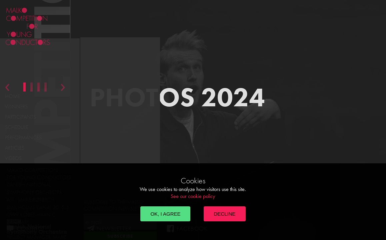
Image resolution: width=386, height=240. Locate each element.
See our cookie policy (193, 196)
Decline (224, 214)
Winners (16, 106)
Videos (13, 158)
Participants (20, 116)
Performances (23, 137)
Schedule (16, 127)
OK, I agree (165, 214)
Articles (14, 147)
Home (12, 96)
